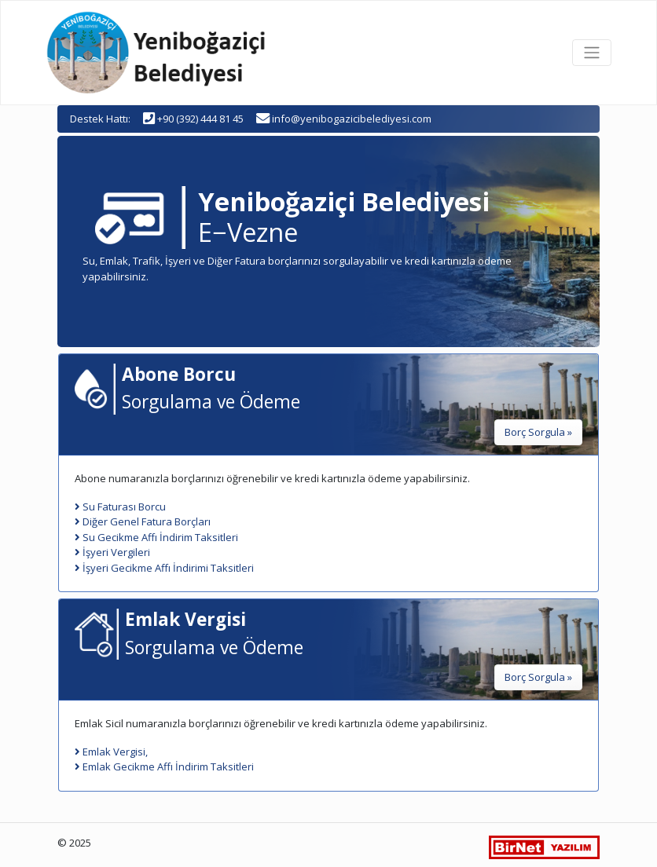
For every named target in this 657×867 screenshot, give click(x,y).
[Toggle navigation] (591, 52)
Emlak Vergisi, (111, 751)
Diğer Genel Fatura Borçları (143, 521)
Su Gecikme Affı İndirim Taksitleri (156, 537)
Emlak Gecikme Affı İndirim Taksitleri (164, 766)
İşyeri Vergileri (112, 552)
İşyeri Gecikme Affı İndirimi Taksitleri (164, 568)
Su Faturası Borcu (120, 506)
